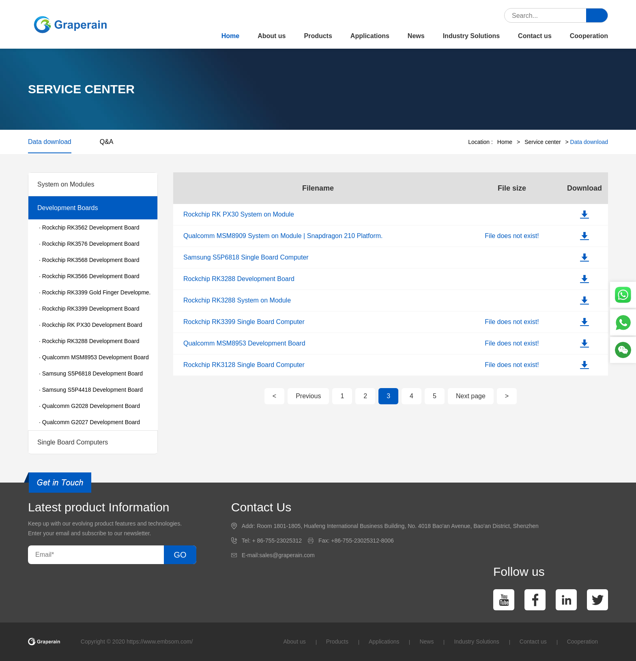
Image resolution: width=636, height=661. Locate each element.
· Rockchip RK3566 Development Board (89, 276)
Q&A (107, 141)
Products (318, 35)
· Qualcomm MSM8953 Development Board (94, 357)
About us (272, 35)
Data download (49, 141)
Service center (542, 142)
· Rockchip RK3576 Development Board (89, 243)
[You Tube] (503, 599)
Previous (308, 396)
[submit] (597, 16)
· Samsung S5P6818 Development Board (91, 373)
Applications (369, 35)
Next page (471, 396)
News (416, 35)
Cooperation (589, 35)
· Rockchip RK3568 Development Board (89, 260)
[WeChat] (623, 350)
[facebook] (535, 599)
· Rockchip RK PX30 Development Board (90, 325)
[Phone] (623, 322)
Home (230, 35)
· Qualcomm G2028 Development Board (89, 406)
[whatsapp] (623, 295)
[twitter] (597, 599)
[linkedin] (566, 599)
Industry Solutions (471, 35)
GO (180, 554)
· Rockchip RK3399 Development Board (89, 308)
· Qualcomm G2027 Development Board (89, 422)
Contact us (535, 35)
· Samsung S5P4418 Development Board (91, 389)
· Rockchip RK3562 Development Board (89, 227)
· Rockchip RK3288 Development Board (89, 341)
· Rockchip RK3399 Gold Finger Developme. (94, 292)
